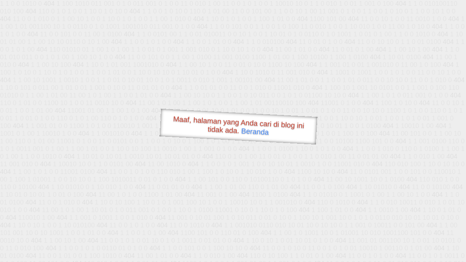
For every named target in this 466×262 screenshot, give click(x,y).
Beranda (255, 131)
